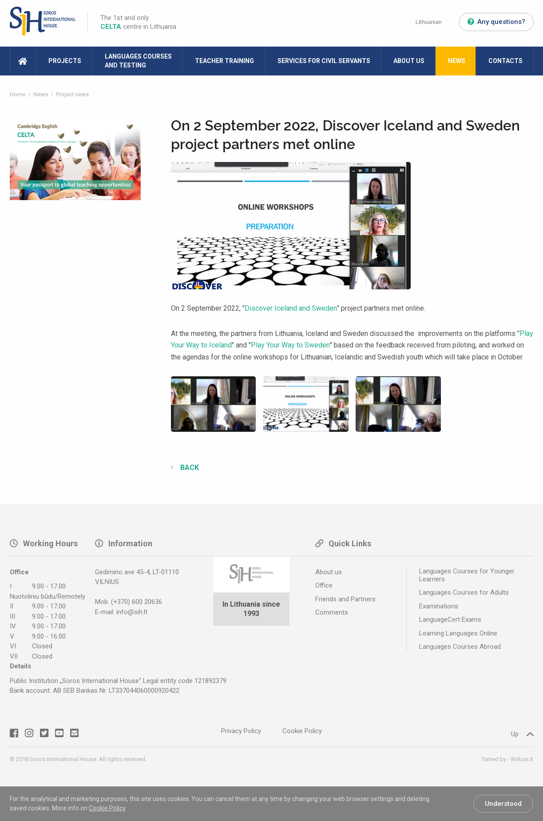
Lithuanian (429, 22)
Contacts (505, 60)
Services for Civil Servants (323, 60)
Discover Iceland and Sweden (291, 308)
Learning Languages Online (458, 633)
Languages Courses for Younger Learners (467, 575)
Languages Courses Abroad (460, 647)
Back (188, 467)
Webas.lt (522, 759)
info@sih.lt (131, 612)
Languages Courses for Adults (464, 592)
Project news (72, 94)
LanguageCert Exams (450, 620)
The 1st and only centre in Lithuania (138, 22)
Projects (64, 60)
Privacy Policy (241, 731)
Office (324, 585)
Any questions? (496, 22)
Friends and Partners (345, 599)
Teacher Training (224, 60)
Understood (503, 804)
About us (328, 572)
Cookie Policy (107, 808)
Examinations (438, 606)
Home (18, 94)
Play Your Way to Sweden (290, 345)
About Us (408, 60)
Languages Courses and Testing (138, 61)
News (456, 60)
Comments (331, 612)
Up (522, 733)
